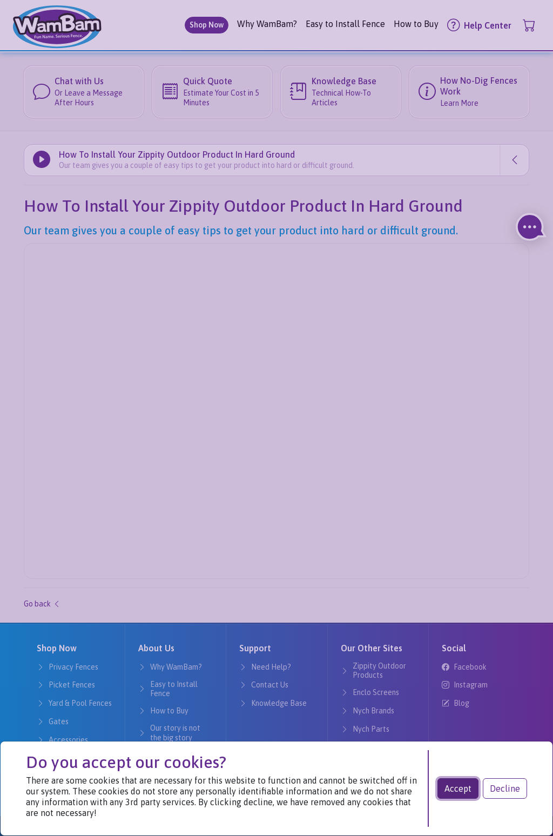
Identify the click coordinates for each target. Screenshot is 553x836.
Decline (505, 788)
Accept (457, 788)
